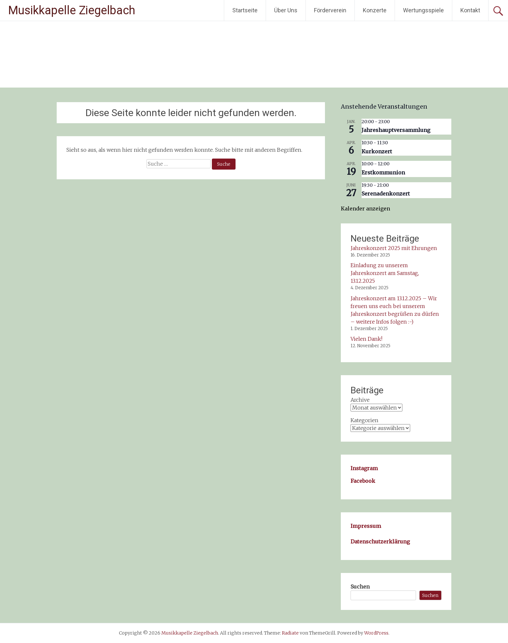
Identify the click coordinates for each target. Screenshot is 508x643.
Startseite (245, 10)
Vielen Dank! (366, 339)
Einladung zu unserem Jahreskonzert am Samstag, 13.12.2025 (385, 273)
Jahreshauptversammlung (396, 130)
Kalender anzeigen (365, 208)
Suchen (360, 586)
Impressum (366, 526)
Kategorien (364, 420)
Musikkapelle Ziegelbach (71, 10)
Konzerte (375, 10)
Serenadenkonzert (386, 193)
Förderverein (330, 10)
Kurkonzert (377, 151)
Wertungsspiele (423, 10)
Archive (360, 400)
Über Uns (285, 10)
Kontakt (470, 10)
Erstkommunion (383, 172)
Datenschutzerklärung (380, 541)
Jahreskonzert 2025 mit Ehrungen (394, 248)
